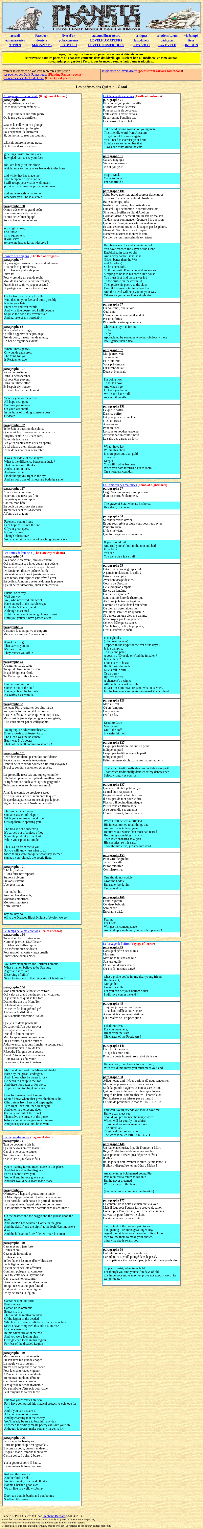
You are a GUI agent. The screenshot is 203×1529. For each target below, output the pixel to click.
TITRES (15, 45)
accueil (15, 35)
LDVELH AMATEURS (106, 40)
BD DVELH (68, 45)
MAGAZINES (42, 45)
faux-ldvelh (141, 40)
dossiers (41, 40)
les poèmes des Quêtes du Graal (24, 78)
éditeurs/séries (15, 40)
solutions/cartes (167, 35)
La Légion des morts (16, 1137)
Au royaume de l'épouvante (20, 96)
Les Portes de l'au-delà (17, 553)
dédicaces (167, 40)
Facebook (41, 35)
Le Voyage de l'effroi (116, 943)
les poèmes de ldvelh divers (119, 71)
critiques (141, 35)
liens (191, 40)
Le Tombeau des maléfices (120, 485)
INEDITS (191, 45)
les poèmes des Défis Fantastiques (25, 74)
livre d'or (68, 35)
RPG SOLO (141, 45)
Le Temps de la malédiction (20, 931)
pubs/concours (69, 40)
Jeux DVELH (167, 45)
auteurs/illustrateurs (106, 35)
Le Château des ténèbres (118, 96)
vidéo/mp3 (191, 35)
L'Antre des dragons (16, 256)
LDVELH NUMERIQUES (106, 45)
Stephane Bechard (54, 1516)
